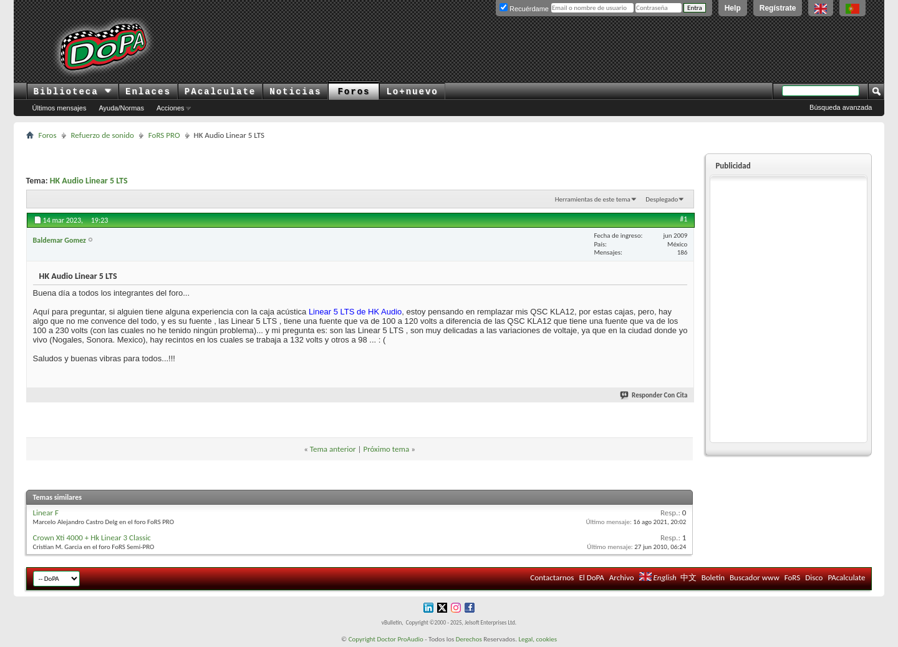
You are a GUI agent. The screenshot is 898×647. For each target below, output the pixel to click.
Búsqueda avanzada (840, 107)
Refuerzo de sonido (102, 135)
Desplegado (661, 199)
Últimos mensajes (59, 108)
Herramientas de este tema (592, 199)
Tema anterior (333, 449)
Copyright (362, 639)
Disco (814, 577)
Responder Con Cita (654, 395)
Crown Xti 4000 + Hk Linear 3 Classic (92, 537)
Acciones (171, 108)
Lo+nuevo (412, 92)
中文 (688, 577)
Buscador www (755, 577)
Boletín (713, 577)
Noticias (295, 92)
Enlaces (148, 92)
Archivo (621, 577)
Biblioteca (73, 92)
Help (733, 8)
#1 (683, 219)
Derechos (469, 639)
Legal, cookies (537, 639)
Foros (353, 92)
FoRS (793, 577)
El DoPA (591, 577)
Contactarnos (552, 577)
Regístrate (778, 8)
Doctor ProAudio (400, 639)
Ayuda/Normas (121, 108)
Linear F (46, 512)
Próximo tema (386, 449)
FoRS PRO (164, 135)
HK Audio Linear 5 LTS (89, 180)
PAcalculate (220, 92)
